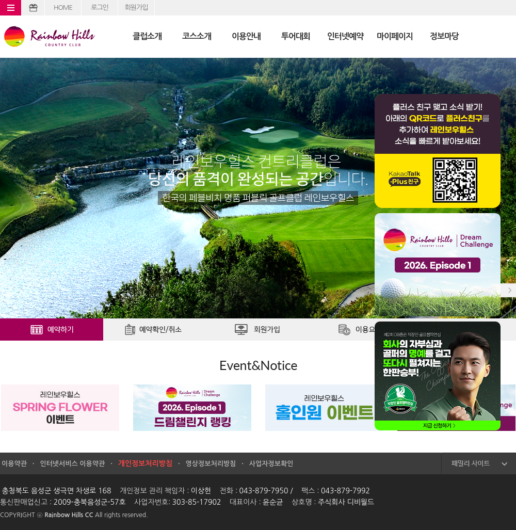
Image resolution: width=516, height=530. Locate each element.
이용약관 (14, 463)
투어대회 (295, 36)
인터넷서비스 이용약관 (72, 463)
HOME (63, 7)
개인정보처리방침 (145, 463)
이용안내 (246, 36)
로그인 (99, 7)
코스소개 (196, 36)
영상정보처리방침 (211, 463)
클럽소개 (147, 36)
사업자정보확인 (271, 463)
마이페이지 (395, 36)
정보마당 (444, 36)
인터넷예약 (345, 36)
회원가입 (136, 7)
